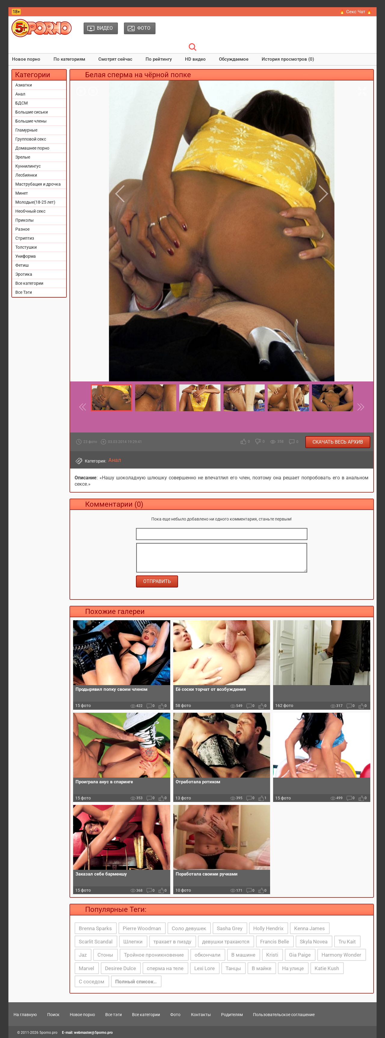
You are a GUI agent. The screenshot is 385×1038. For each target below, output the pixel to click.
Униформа (25, 256)
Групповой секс (30, 139)
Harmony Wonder (341, 955)
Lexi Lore (204, 968)
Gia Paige (300, 955)
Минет (21, 193)
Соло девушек (189, 928)
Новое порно (26, 59)
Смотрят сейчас (115, 59)
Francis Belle (274, 942)
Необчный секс (30, 211)
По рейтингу (159, 59)
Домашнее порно (32, 148)
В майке (261, 968)
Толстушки (26, 247)
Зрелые (22, 157)
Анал (20, 94)
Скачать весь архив (338, 442)
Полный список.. (136, 982)
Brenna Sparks (95, 928)
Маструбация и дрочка (38, 184)
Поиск (53, 1014)
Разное (22, 229)
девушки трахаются (225, 942)
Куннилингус (28, 166)
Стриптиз (24, 238)
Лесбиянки (26, 175)
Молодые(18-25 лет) (35, 202)
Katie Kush (327, 968)
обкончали (207, 955)
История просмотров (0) (288, 59)
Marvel (86, 968)
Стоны (105, 955)
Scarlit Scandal (95, 942)
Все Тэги (23, 292)
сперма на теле (165, 968)
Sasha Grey (229, 928)
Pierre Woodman (142, 928)
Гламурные (26, 130)
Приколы (24, 220)
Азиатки (23, 85)
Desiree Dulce (120, 968)
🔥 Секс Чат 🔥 (355, 11)
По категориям (69, 59)
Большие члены (31, 121)
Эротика (23, 274)
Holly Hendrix (268, 928)
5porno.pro (48, 1032)
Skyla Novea (314, 942)
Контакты (201, 1014)
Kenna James (309, 928)
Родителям (232, 1014)
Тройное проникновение (154, 955)
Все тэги (113, 1014)
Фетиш (22, 265)
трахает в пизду (172, 942)
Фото (175, 1014)
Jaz (83, 955)
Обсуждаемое (233, 59)
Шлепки (133, 942)
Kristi (272, 955)
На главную (25, 1014)
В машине (243, 955)
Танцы (233, 968)
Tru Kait (347, 942)
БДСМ (21, 103)
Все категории (29, 283)
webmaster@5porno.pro (93, 1032)
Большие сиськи (31, 112)
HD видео (195, 59)
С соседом (91, 982)
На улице (293, 968)
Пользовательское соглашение (284, 1014)
